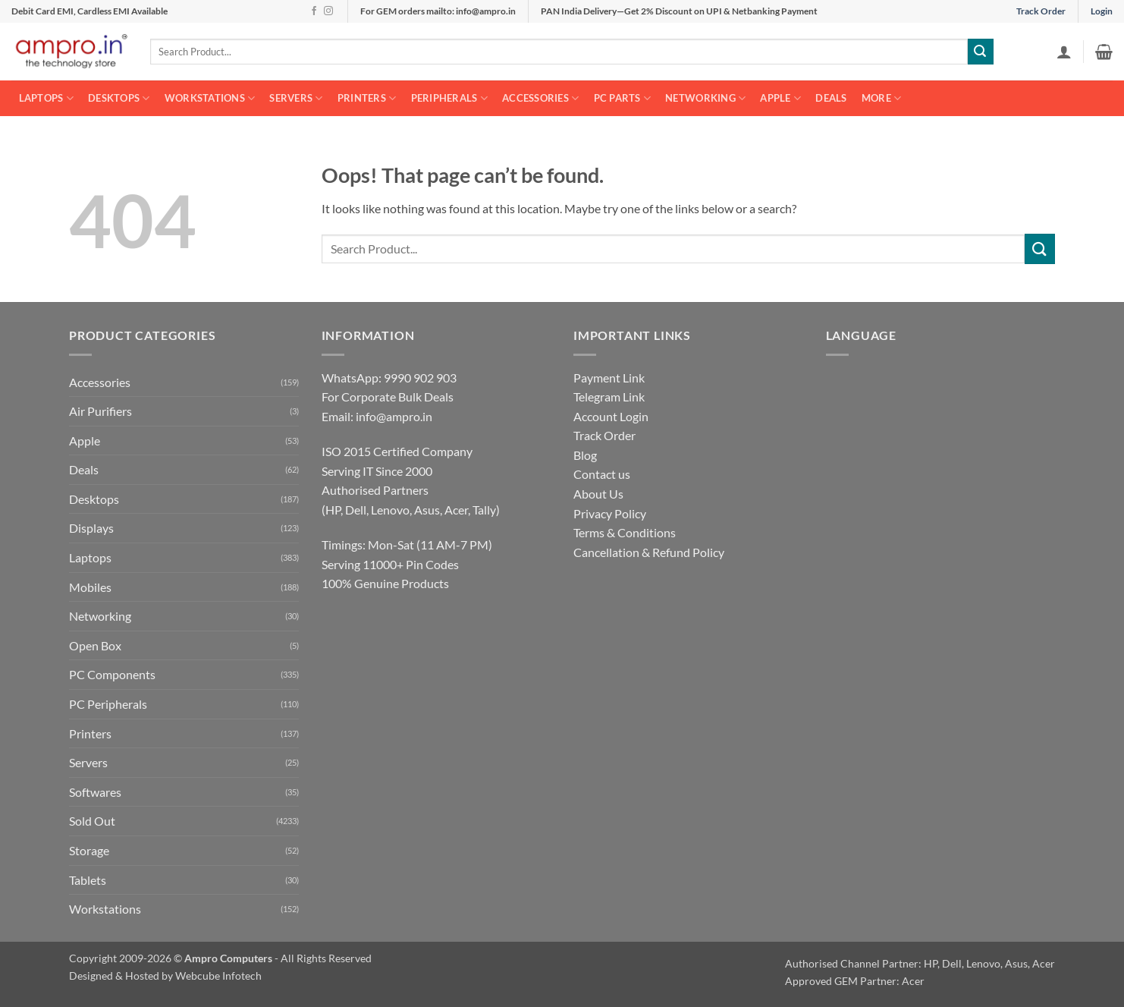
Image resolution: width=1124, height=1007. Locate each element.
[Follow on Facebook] (314, 11)
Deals (830, 98)
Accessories (540, 98)
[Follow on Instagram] (328, 11)
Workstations (210, 98)
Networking (705, 98)
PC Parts (622, 98)
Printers (367, 98)
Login (1102, 11)
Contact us (601, 474)
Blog (585, 455)
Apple (780, 98)
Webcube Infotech (218, 975)
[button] (1064, 51)
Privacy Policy (609, 513)
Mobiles (90, 587)
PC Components (112, 674)
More (881, 98)
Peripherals (449, 98)
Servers (295, 98)
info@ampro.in (394, 416)
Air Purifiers (100, 411)
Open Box (95, 645)
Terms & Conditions (624, 532)
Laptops (46, 98)
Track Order (1041, 11)
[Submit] (981, 52)
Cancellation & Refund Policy (648, 552)
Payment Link (609, 377)
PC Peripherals (108, 704)
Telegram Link (609, 396)
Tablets (87, 880)
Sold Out (92, 820)
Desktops (119, 98)
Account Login (610, 416)
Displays (91, 528)
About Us (598, 493)
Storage (89, 850)
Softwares (95, 792)
